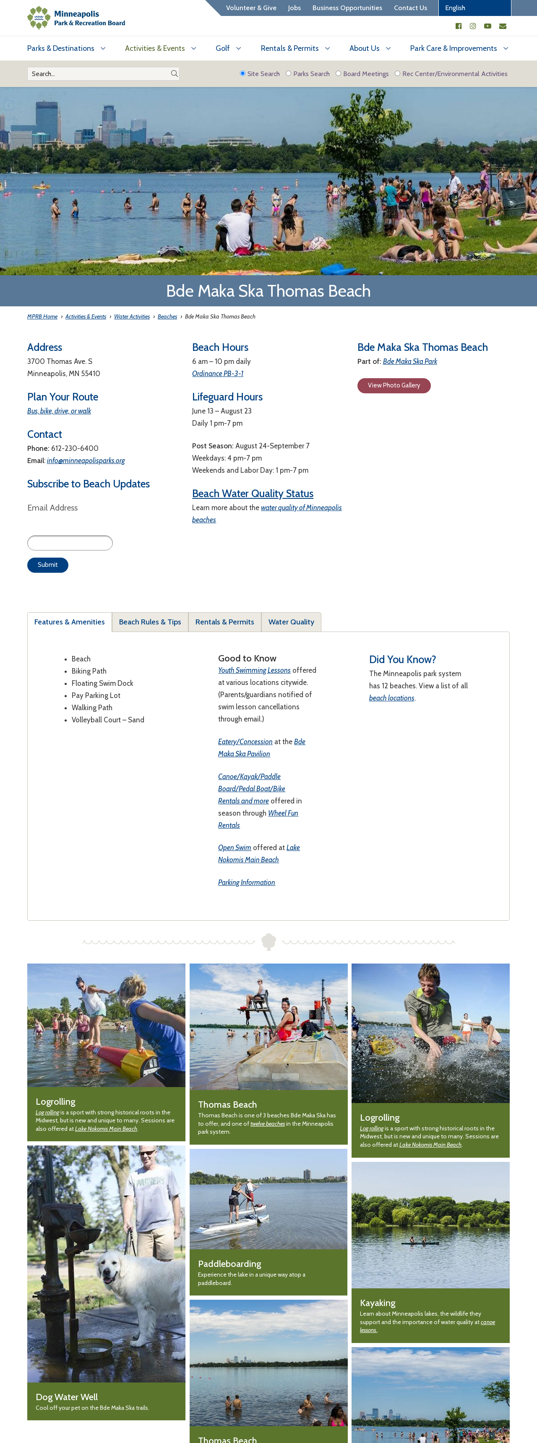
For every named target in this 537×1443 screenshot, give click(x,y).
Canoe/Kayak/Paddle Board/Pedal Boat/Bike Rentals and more (251, 788)
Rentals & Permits (290, 48)
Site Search (260, 74)
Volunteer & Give (251, 8)
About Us (364, 48)
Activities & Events (155, 48)
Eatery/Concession (245, 741)
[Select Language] (475, 8)
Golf (223, 48)
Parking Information (246, 882)
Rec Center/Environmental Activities (451, 74)
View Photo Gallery (394, 385)
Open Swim (234, 847)
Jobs (294, 8)
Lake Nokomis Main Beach (106, 1128)
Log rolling (47, 1112)
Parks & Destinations (60, 48)
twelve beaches (267, 1123)
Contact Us (410, 8)
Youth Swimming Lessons (254, 670)
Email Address (52, 508)
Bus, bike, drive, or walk (59, 411)
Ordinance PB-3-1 (217, 373)
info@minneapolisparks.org (86, 460)
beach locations (391, 698)
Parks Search (308, 74)
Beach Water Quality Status (252, 493)
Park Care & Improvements (453, 48)
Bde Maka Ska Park (410, 361)
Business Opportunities (347, 8)
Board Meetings (362, 74)
